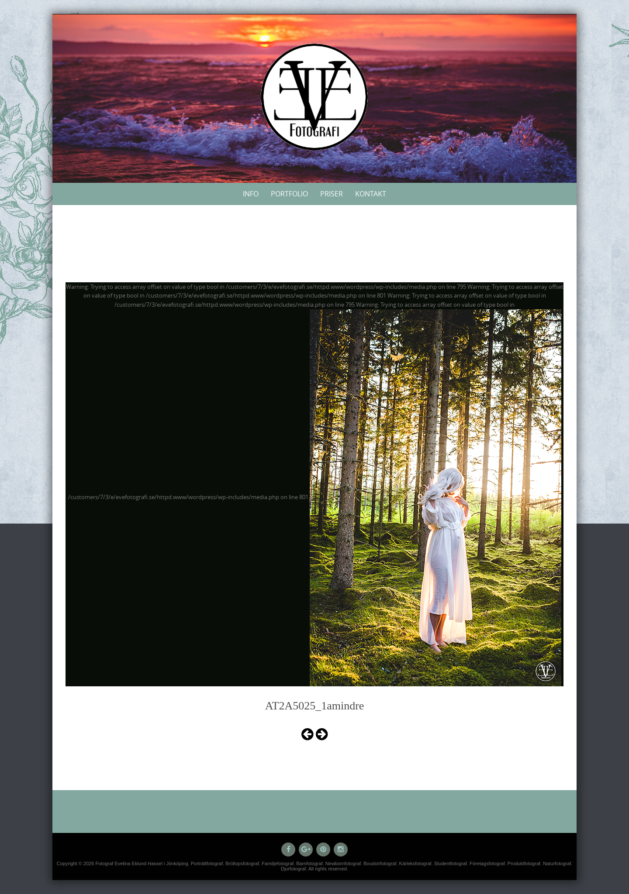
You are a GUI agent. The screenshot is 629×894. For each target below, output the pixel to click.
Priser (331, 194)
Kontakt (370, 194)
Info (251, 194)
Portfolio (289, 194)
